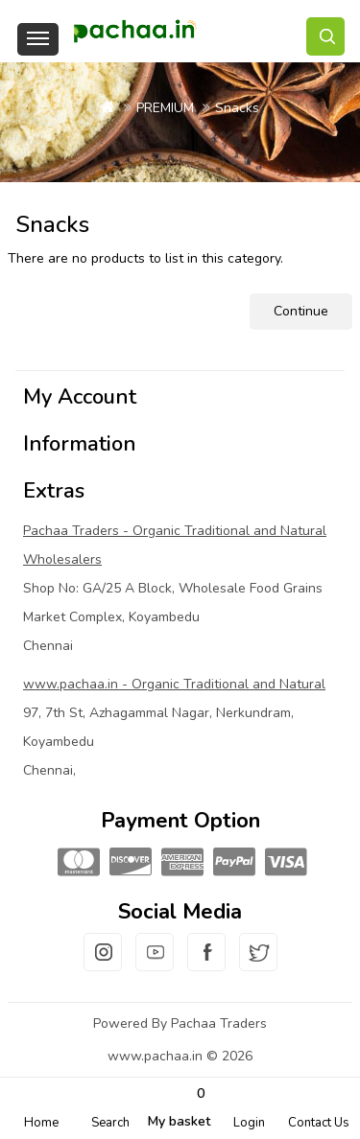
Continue (301, 311)
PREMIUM (165, 108)
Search (110, 1122)
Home (41, 1122)
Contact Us (318, 1122)
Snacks (237, 108)
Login (249, 1122)
